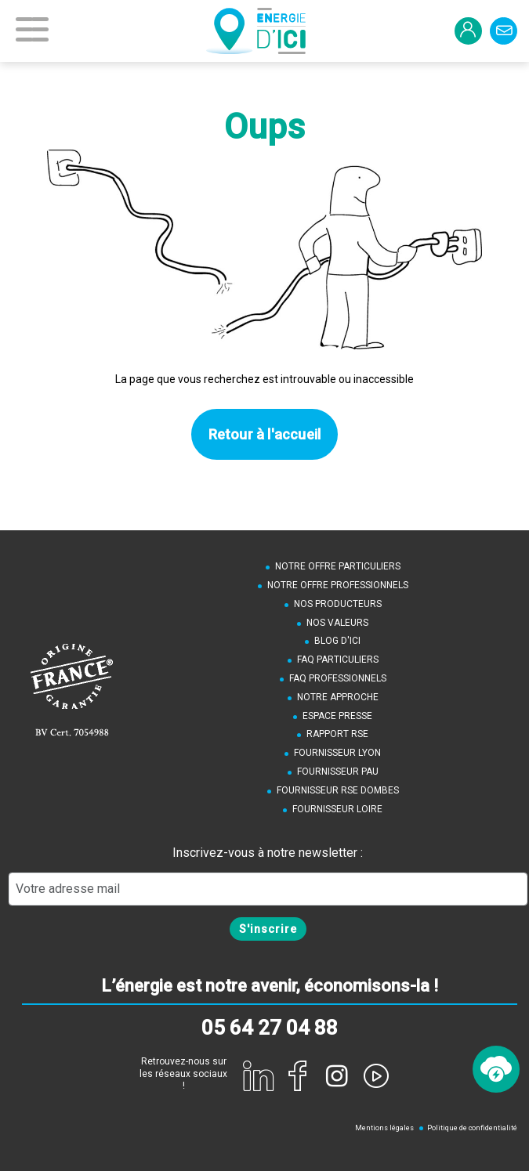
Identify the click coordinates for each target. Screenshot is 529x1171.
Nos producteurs (338, 603)
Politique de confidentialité (472, 1128)
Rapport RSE (337, 733)
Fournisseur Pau (338, 771)
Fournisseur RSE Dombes (338, 790)
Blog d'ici (337, 640)
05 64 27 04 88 (269, 1027)
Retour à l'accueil (264, 434)
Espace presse (337, 715)
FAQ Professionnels (337, 678)
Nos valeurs (337, 622)
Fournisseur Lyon (337, 752)
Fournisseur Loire (337, 809)
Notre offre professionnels (337, 585)
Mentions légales (384, 1128)
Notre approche (338, 697)
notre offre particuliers (337, 566)
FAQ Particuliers (338, 659)
